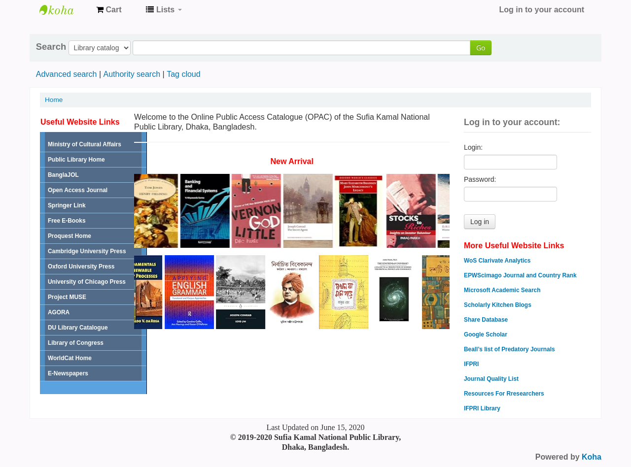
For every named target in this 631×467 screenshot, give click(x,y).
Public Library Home (76, 159)
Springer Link (67, 205)
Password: (480, 179)
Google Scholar (485, 334)
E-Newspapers (68, 373)
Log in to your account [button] (541, 9)
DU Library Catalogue (78, 327)
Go (480, 47)
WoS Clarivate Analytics (497, 260)
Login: (473, 147)
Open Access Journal (77, 190)
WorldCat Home (70, 358)
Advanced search (66, 74)
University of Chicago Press (87, 281)
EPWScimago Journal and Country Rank (520, 275)
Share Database (486, 319)
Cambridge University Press (87, 251)
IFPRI (471, 364)
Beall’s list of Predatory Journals (509, 349)
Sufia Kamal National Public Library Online (64, 10)
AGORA (59, 312)
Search (51, 47)
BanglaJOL (63, 174)
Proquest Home (69, 236)
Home (54, 99)
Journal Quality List (491, 378)
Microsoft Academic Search (502, 290)
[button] (109, 10)
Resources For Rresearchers (504, 393)
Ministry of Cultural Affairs (84, 144)
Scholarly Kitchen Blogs (497, 304)
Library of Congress (76, 342)
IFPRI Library (482, 408)
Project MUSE (67, 297)
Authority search (131, 74)
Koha (591, 457)
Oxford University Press (81, 266)
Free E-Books (67, 220)
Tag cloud (184, 74)
